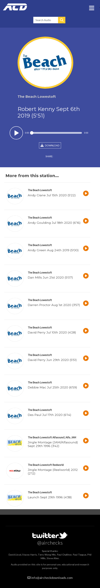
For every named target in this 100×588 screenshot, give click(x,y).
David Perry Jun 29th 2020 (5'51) (52, 360)
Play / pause (16, 133)
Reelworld (58, 464)
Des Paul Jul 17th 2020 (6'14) (49, 415)
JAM (73, 437)
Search (61, 20)
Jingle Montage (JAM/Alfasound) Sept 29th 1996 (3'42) (53, 444)
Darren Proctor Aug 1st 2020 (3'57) (54, 305)
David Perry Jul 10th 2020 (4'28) (52, 332)
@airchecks (50, 542)
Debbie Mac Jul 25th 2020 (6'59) (52, 387)
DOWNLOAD (50, 145)
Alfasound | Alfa (61, 437)
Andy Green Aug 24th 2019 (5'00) (53, 250)
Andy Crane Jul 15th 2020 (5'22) (52, 195)
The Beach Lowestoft (40, 190)
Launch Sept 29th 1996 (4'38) (50, 497)
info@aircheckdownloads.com (52, 578)
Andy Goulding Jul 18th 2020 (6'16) (54, 222)
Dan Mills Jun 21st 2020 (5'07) (50, 277)
